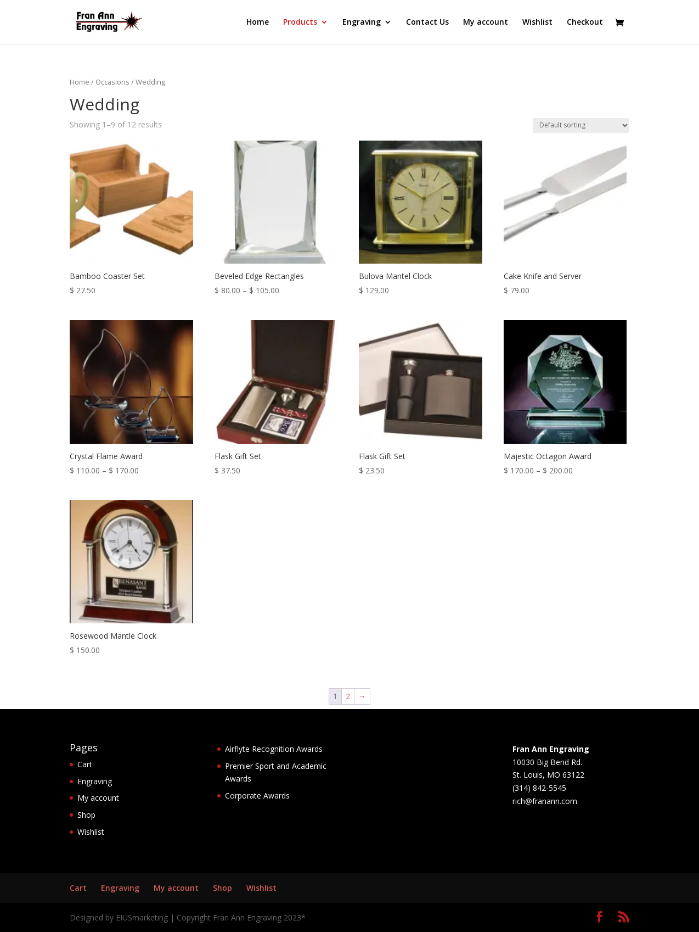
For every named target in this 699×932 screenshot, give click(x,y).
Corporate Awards (257, 795)
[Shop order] (581, 125)
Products (300, 22)
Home (257, 22)
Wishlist (537, 22)
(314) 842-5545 (539, 788)
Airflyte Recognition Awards (274, 749)
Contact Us (427, 22)
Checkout (585, 22)
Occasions (112, 82)
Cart (84, 764)
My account (485, 22)
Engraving (361, 22)
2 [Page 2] (348, 696)
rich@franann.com (544, 801)
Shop (86, 815)
